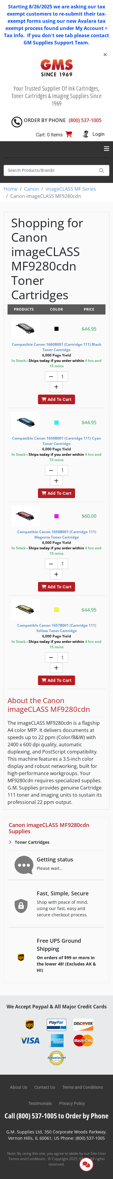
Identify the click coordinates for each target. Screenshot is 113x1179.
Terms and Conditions (82, 1087)
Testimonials (40, 1103)
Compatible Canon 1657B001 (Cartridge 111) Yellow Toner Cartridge (56, 628)
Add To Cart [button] (56, 399)
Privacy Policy (72, 1103)
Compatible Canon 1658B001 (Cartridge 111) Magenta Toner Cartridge (56, 534)
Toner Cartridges (31, 842)
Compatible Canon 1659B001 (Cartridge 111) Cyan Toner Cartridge (56, 441)
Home (10, 189)
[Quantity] (62, 376)
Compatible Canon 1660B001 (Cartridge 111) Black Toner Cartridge (56, 347)
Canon (31, 189)
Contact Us (44, 1087)
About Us (18, 1087)
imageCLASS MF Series (71, 189)
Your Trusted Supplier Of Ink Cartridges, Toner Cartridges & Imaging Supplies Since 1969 (56, 95)
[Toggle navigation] (106, 149)
